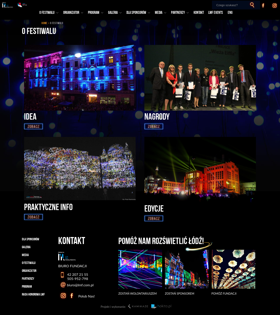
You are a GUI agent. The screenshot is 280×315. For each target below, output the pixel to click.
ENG (230, 13)
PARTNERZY (180, 13)
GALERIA (115, 13)
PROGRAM (95, 13)
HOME (44, 23)
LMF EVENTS (215, 13)
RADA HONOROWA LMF (33, 294)
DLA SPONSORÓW (138, 13)
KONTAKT (199, 13)
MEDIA (160, 13)
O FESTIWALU (48, 13)
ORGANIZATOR (73, 13)
